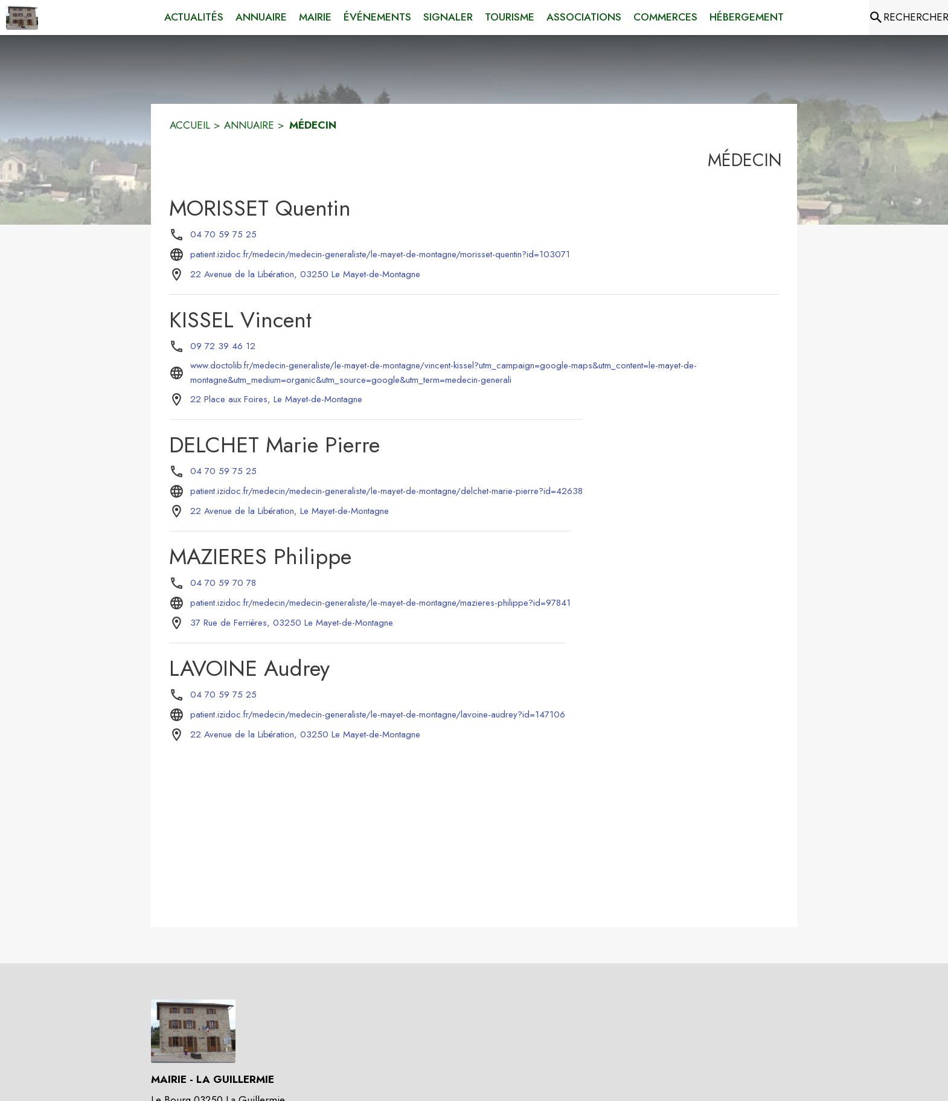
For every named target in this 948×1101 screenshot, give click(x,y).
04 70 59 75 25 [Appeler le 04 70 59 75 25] (223, 234)
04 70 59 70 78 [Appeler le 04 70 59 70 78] (223, 582)
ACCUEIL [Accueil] (190, 125)
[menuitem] (193, 17)
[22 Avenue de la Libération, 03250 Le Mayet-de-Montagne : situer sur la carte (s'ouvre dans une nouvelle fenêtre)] (305, 275)
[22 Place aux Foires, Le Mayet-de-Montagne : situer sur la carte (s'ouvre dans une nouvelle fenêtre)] (276, 400)
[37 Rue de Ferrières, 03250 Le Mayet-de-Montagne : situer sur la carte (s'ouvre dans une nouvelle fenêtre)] (291, 623)
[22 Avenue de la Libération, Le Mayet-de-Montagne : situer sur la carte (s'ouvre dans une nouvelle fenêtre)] (289, 511)
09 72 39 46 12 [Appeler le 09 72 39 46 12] (222, 346)
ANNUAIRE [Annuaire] (249, 125)
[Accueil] (22, 17)
